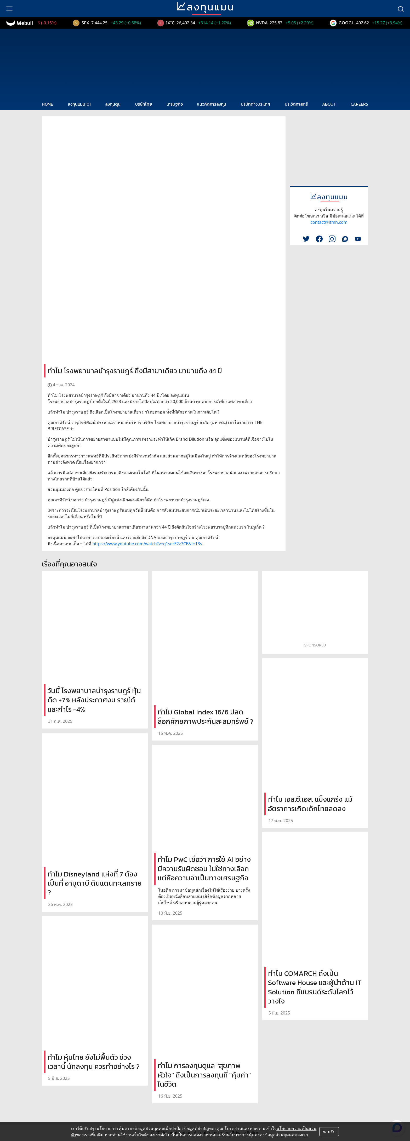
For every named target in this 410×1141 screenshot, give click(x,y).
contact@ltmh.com (328, 222)
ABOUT (329, 104)
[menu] (9, 8)
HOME (47, 104)
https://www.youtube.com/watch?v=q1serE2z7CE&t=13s (147, 544)
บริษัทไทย (143, 104)
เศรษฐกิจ (175, 104)
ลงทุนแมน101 (79, 104)
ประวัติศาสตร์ (296, 104)
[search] (400, 8)
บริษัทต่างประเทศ (255, 104)
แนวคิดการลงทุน (211, 104)
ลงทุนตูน (113, 104)
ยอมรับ (329, 1131)
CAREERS (359, 104)
